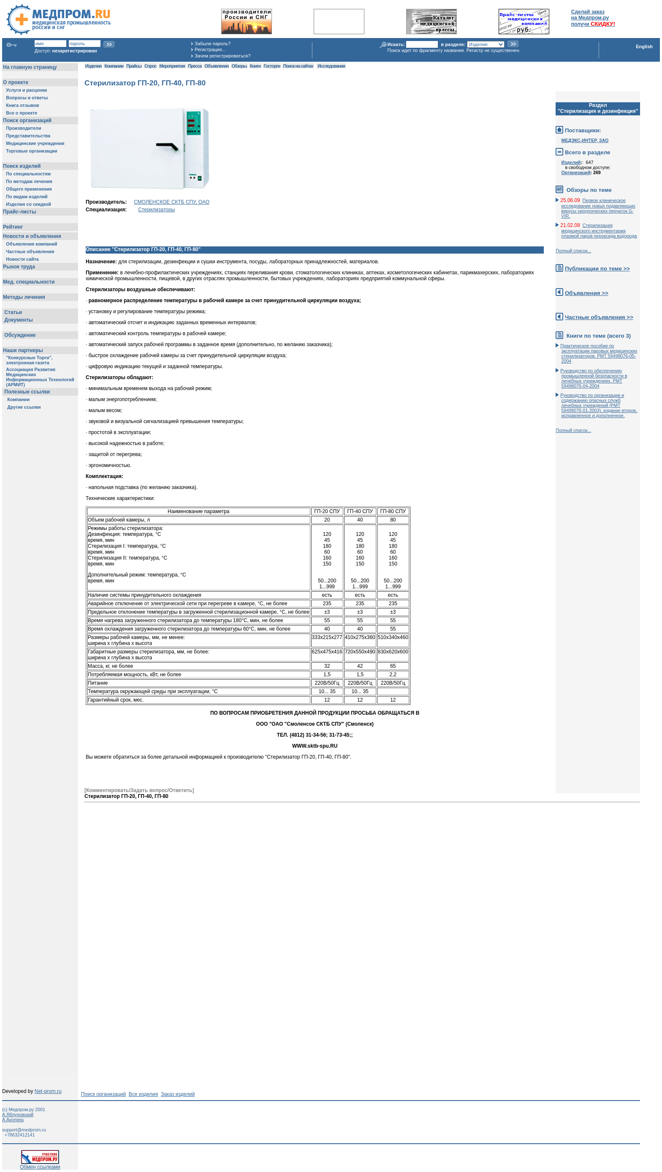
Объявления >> (586, 293)
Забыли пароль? (213, 43)
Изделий (571, 162)
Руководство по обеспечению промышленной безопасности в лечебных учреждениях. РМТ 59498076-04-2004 (593, 378)
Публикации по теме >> (597, 268)
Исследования (331, 65)
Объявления (216, 65)
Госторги (272, 65)
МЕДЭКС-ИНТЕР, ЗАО (585, 140)
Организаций (576, 172)
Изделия (93, 65)
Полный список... (573, 250)
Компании (113, 65)
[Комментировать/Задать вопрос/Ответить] (139, 790)
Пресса (194, 65)
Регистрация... (210, 49)
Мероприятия (172, 65)
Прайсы (133, 65)
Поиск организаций (103, 1094)
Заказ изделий (178, 1094)
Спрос (150, 65)
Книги (255, 65)
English (644, 46)
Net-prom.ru (48, 1091)
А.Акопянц (13, 1119)
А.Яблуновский (17, 1114)
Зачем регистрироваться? (222, 55)
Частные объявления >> (599, 317)
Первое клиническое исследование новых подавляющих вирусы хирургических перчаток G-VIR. (598, 208)
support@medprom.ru (24, 1129)
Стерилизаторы (156, 210)
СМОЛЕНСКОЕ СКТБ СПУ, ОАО (171, 202)
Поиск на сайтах (298, 65)
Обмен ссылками (40, 1164)
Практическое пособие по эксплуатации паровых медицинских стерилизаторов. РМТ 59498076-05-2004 (598, 353)
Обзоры (239, 65)
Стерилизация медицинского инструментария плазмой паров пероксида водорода (599, 230)
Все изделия (143, 1094)
